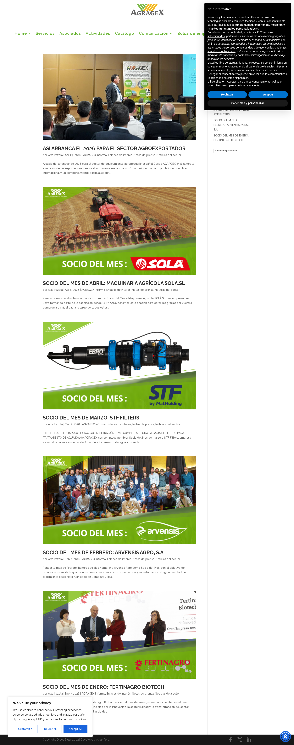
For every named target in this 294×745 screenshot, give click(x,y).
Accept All (75, 729)
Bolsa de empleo (194, 34)
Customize (25, 729)
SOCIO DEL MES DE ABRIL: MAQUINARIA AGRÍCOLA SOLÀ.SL (114, 283)
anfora (104, 739)
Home (20, 34)
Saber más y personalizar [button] (247, 734)
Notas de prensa (144, 155)
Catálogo (124, 34)
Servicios (45, 34)
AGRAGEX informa (95, 155)
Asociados (70, 34)
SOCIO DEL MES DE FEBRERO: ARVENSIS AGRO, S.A (103, 552)
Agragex (73, 739)
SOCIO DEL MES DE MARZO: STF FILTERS (91, 418)
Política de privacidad (226, 150)
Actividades (98, 34)
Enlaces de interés (120, 155)
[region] (50, 717)
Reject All (50, 729)
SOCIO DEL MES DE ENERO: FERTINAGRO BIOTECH (103, 687)
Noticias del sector (169, 155)
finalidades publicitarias (222, 682)
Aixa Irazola (55, 155)
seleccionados (216, 667)
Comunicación (154, 34)
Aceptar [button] (268, 726)
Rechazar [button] (227, 726)
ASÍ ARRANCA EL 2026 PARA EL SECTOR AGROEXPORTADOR (114, 148)
